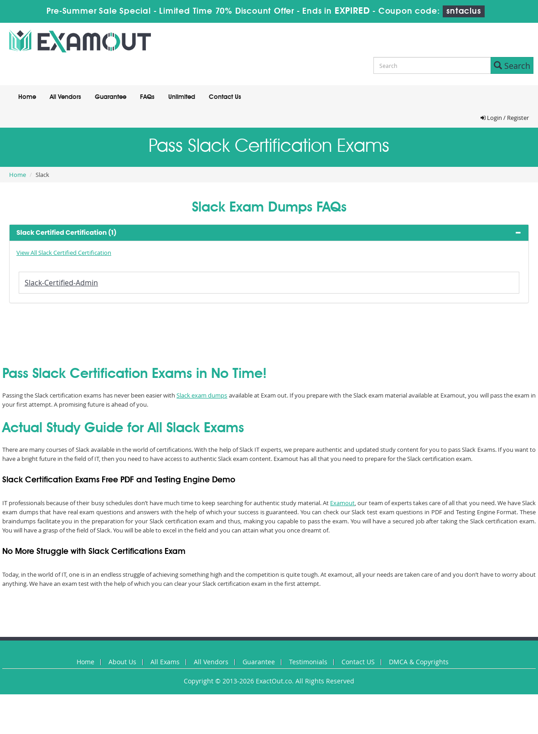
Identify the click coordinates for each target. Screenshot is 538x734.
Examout (342, 503)
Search (512, 65)
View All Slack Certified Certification (63, 252)
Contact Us (225, 97)
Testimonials (308, 661)
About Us (122, 661)
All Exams (165, 661)
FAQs (147, 97)
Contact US (358, 661)
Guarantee (110, 97)
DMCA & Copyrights (419, 661)
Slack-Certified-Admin (61, 283)
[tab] (269, 233)
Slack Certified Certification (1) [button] (66, 232)
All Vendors (65, 97)
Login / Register (505, 118)
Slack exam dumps (201, 395)
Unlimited (181, 97)
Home (27, 97)
